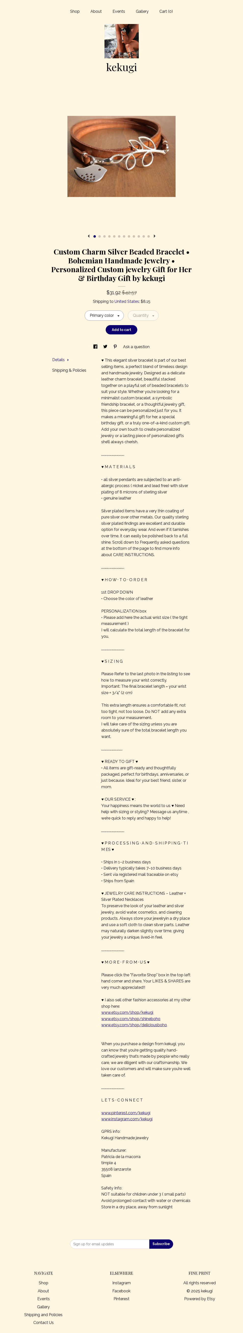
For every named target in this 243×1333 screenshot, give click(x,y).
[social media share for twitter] (105, 346)
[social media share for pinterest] (115, 346)
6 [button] (119, 236)
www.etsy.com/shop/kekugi (127, 1012)
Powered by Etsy (199, 1298)
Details (60, 359)
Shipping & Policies (69, 370)
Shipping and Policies (43, 1314)
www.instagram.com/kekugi (127, 1119)
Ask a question (136, 346)
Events (119, 11)
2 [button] (99, 236)
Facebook (121, 1291)
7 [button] (124, 236)
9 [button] (134, 236)
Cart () (166, 11)
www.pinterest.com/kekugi (125, 1113)
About (96, 11)
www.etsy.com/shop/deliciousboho (134, 1025)
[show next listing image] (154, 236)
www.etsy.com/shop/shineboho (130, 1018)
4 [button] (109, 236)
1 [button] (94, 236)
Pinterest (121, 1298)
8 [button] (129, 236)
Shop (75, 11)
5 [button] (114, 236)
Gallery (142, 11)
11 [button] (143, 236)
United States (127, 301)
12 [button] (148, 236)
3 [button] (104, 236)
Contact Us (43, 1322)
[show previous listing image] (89, 236)
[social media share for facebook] (95, 346)
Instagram (121, 1283)
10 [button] (139, 236)
